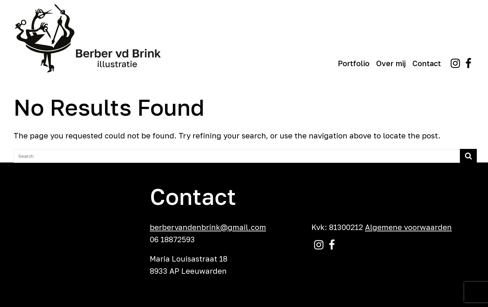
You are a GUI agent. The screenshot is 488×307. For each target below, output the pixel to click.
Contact (426, 63)
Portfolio (353, 63)
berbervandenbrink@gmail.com (208, 227)
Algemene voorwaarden (408, 227)
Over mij (391, 63)
